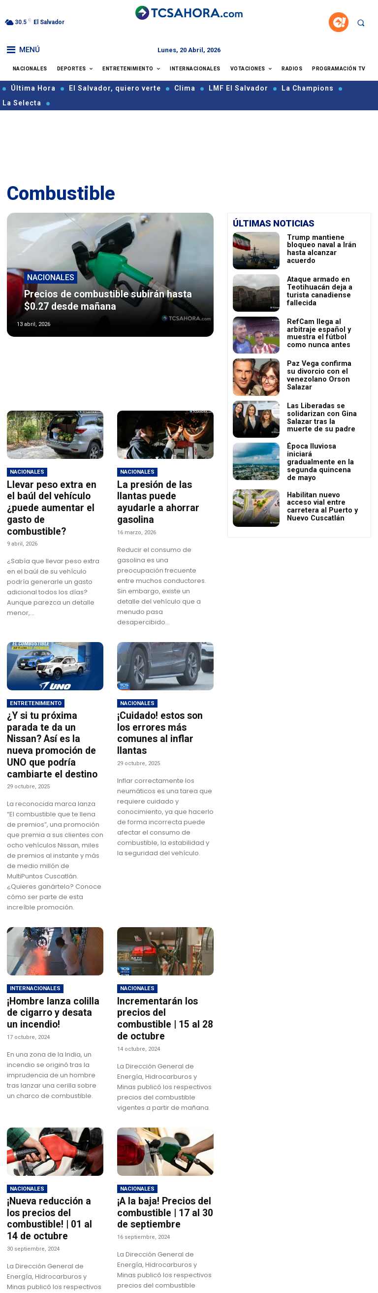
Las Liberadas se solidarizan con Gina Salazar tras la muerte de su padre (322, 417)
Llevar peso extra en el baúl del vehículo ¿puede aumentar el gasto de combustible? (55, 501)
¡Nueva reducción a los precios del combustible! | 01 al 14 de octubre (55, 1167)
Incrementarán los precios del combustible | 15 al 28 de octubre (164, 981)
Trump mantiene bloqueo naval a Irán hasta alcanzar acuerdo (323, 249)
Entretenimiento (36, 689)
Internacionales (35, 958)
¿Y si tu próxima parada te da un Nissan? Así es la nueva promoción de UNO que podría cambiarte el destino (52, 722)
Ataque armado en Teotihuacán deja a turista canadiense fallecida (322, 291)
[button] (360, 22)
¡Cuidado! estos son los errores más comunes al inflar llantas (164, 712)
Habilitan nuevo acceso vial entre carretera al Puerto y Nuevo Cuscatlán (324, 502)
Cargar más (110, 1275)
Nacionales (50, 282)
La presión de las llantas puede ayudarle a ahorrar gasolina (163, 495)
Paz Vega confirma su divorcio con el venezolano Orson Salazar (317, 375)
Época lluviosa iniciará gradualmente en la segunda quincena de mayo (317, 460)
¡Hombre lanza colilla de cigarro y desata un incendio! (53, 981)
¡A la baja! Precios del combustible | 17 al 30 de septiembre (165, 1167)
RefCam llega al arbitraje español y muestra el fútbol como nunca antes (322, 333)
